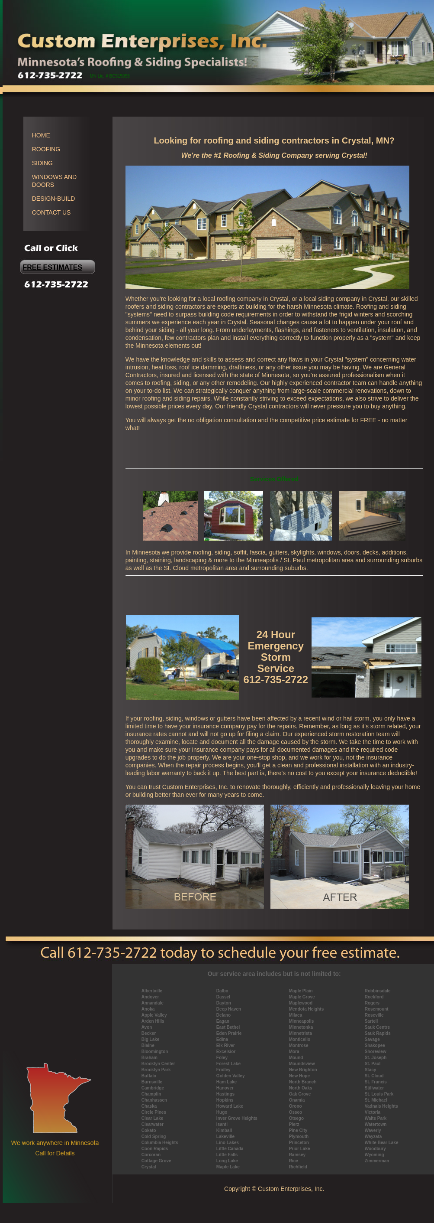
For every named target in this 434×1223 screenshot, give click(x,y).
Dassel (223, 997)
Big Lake (150, 1039)
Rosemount (377, 1009)
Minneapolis (301, 1021)
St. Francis (376, 1082)
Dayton (223, 1003)
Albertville (151, 990)
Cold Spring (153, 1136)
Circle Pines (153, 1112)
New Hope (299, 1075)
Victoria (373, 1112)
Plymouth (299, 1136)
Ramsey (297, 1154)
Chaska (149, 1106)
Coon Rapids (154, 1148)
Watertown (376, 1124)
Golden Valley (230, 1075)
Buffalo (148, 1075)
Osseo (295, 1112)
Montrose (299, 1045)
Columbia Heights (159, 1142)
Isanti (222, 1124)
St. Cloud (374, 1075)
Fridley (223, 1069)
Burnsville (151, 1082)
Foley (222, 1057)
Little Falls (227, 1154)
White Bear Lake (382, 1142)
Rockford (374, 997)
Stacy (370, 1069)
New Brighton (303, 1069)
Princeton (299, 1142)
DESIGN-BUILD (53, 198)
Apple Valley (154, 1015)
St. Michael (376, 1100)
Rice (293, 1160)
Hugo (222, 1112)
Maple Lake (228, 1166)
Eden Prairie (228, 1033)
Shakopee (375, 1045)
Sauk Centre (377, 1027)
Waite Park (376, 1118)
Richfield (298, 1166)
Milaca (295, 1015)
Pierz (294, 1124)
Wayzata (373, 1136)
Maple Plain (301, 990)
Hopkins (224, 1100)
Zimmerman (377, 1160)
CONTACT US (51, 212)
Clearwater (152, 1124)
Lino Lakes (227, 1142)
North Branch (303, 1082)
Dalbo (222, 990)
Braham (149, 1057)
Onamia (297, 1100)
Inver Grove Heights (236, 1118)
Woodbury (375, 1148)
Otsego (296, 1118)
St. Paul (373, 1063)
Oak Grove (300, 1094)
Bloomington (154, 1051)
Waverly (373, 1130)
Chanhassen (154, 1100)
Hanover (225, 1088)
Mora (294, 1051)
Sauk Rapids (378, 1033)
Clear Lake (152, 1118)
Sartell (371, 1021)
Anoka (148, 1009)
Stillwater (374, 1088)
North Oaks (300, 1088)
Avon (146, 1027)
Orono (295, 1106)
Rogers (372, 1003)
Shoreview (375, 1051)
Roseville (374, 1015)
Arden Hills (152, 1021)
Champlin (151, 1094)
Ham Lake (226, 1082)
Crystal (148, 1166)
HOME (41, 135)
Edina (222, 1039)
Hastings (225, 1094)
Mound (296, 1057)
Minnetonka (301, 1027)
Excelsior (225, 1051)
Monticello (299, 1039)
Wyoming (374, 1154)
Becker (148, 1033)
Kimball (224, 1130)
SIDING (42, 163)
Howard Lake (229, 1106)
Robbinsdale (378, 990)
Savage (372, 1039)
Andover (150, 997)
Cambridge (152, 1088)
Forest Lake (228, 1063)
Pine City (298, 1130)
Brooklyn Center (158, 1063)
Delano (223, 1015)
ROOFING (46, 149)
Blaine (147, 1045)
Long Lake (227, 1160)
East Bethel (228, 1027)
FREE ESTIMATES (53, 267)
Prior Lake (299, 1148)
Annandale (152, 1003)
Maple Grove (302, 997)
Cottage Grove (156, 1160)
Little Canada (230, 1148)
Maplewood (300, 1003)
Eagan (222, 1021)
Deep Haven (228, 1009)
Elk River (225, 1045)
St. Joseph (376, 1057)
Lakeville (225, 1136)
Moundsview (302, 1063)
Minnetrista (300, 1033)
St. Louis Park (379, 1094)
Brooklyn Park (156, 1069)
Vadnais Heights (381, 1106)
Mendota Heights (306, 1009)
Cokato (148, 1130)
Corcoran (151, 1154)
